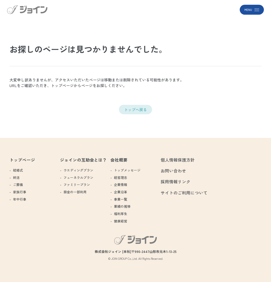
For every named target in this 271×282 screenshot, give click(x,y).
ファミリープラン (76, 184)
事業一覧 (120, 199)
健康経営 (120, 221)
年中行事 (19, 199)
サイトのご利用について (184, 193)
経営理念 (120, 177)
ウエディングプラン (78, 170)
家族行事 (19, 191)
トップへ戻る (135, 109)
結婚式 (18, 170)
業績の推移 (122, 206)
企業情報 (120, 184)
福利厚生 (120, 213)
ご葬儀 (18, 184)
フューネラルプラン (78, 177)
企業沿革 (120, 191)
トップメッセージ (127, 170)
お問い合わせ (173, 171)
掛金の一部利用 (75, 191)
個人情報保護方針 (178, 160)
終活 (16, 177)
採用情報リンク (175, 182)
